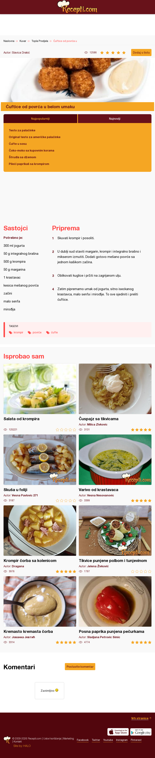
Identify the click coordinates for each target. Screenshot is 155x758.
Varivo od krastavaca (115, 468)
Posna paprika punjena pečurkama (115, 610)
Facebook (83, 740)
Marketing (68, 738)
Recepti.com (77, 7)
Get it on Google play (140, 732)
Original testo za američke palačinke (34, 137)
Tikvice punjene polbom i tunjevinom (115, 539)
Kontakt (18, 741)
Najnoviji (114, 118)
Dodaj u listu (141, 52)
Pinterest (136, 740)
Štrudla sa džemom (22, 157)
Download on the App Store (118, 732)
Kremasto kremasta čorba (40, 610)
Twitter (96, 740)
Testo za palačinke (22, 130)
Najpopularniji (40, 118)
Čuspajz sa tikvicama (115, 397)
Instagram (122, 740)
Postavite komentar (80, 666)
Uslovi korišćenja (52, 738)
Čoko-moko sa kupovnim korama (31, 150)
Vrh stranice (139, 718)
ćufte (54, 332)
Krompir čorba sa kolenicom (40, 539)
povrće (37, 332)
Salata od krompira (40, 397)
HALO (27, 745)
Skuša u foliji (40, 468)
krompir (18, 332)
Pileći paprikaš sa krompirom (29, 163)
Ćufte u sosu (18, 143)
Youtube (108, 740)
